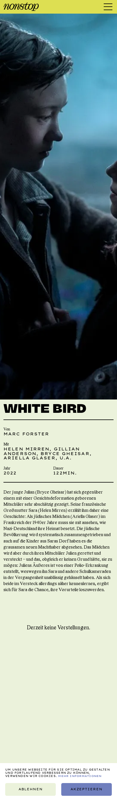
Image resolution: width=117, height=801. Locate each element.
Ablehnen (30, 789)
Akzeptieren (86, 789)
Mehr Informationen (79, 776)
